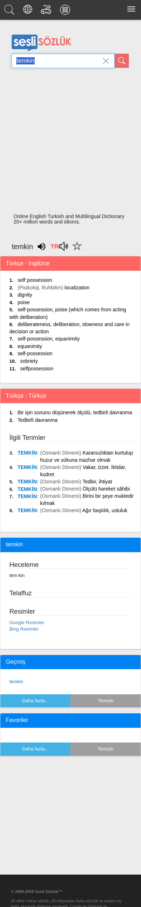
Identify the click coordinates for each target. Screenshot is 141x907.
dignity (24, 295)
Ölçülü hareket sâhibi (106, 489)
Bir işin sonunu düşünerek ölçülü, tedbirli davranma (74, 412)
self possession (34, 280)
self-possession (34, 353)
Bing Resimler (24, 629)
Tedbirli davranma (37, 420)
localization (76, 287)
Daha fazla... (35, 700)
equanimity (29, 346)
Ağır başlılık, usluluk (105, 510)
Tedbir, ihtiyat (97, 481)
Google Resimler (26, 622)
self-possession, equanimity (48, 339)
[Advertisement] (68, 142)
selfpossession (37, 368)
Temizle (106, 700)
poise (23, 302)
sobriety (29, 361)
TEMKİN (27, 453)
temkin (16, 681)
